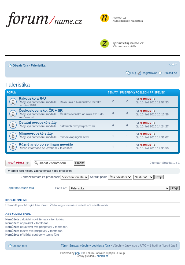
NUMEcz (145, 99)
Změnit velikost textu (173, 64)
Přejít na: (61, 188)
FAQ (133, 73)
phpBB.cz (102, 256)
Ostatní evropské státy (38, 122)
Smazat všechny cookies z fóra (89, 245)
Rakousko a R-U (32, 98)
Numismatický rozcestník (128, 18)
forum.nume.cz (52, 21)
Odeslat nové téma (18, 163)
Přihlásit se (169, 73)
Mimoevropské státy (36, 133)
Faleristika (38, 65)
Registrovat (149, 73)
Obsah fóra (20, 65)
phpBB (79, 253)
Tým (63, 245)
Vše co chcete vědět (128, 44)
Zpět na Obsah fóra (21, 187)
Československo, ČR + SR (41, 110)
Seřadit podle (111, 176)
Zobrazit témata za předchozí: (55, 176)
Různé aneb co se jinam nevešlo (46, 144)
